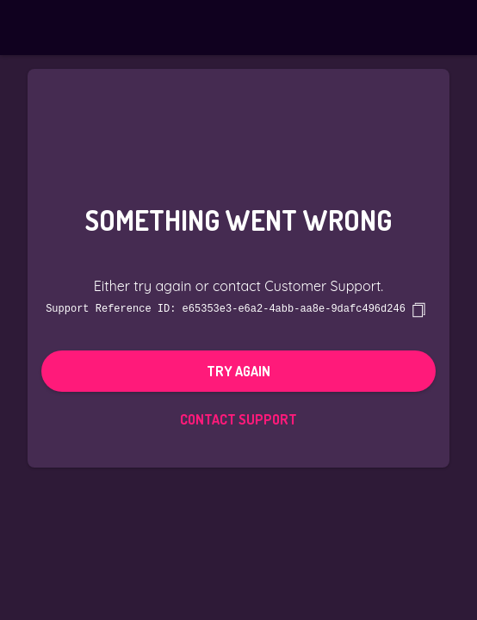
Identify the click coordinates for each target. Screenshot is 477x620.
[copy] (418, 309)
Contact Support (238, 418)
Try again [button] (238, 370)
